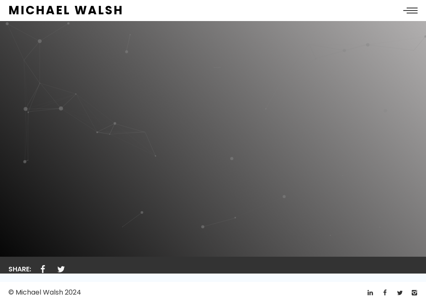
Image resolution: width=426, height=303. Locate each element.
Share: (19, 269)
